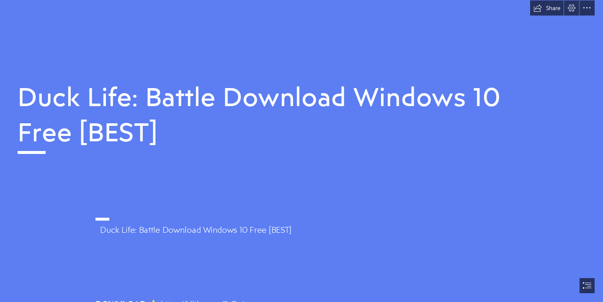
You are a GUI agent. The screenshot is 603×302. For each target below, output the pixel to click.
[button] (547, 8)
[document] (301, 151)
